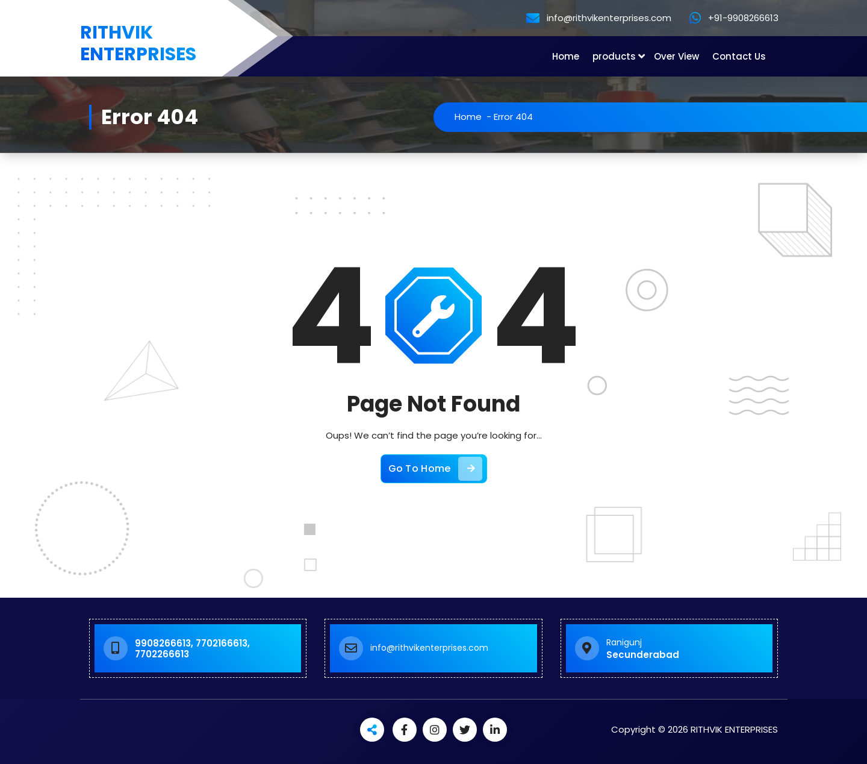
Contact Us (739, 56)
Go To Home (435, 469)
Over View (676, 56)
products (614, 56)
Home (565, 56)
